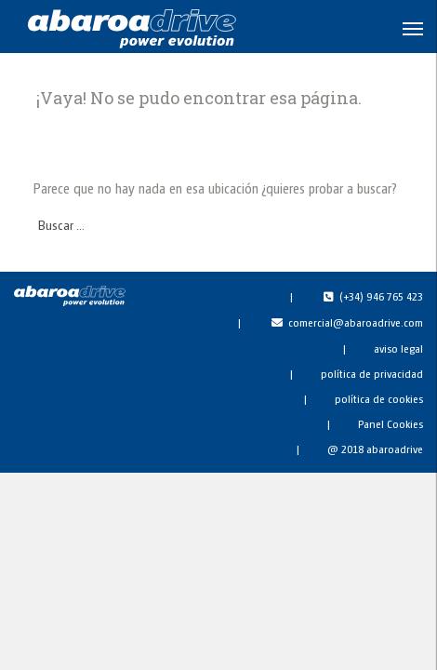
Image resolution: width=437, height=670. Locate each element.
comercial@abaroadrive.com (355, 322)
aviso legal (398, 348)
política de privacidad (372, 373)
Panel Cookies (390, 423)
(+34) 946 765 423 (381, 295)
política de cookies (379, 398)
